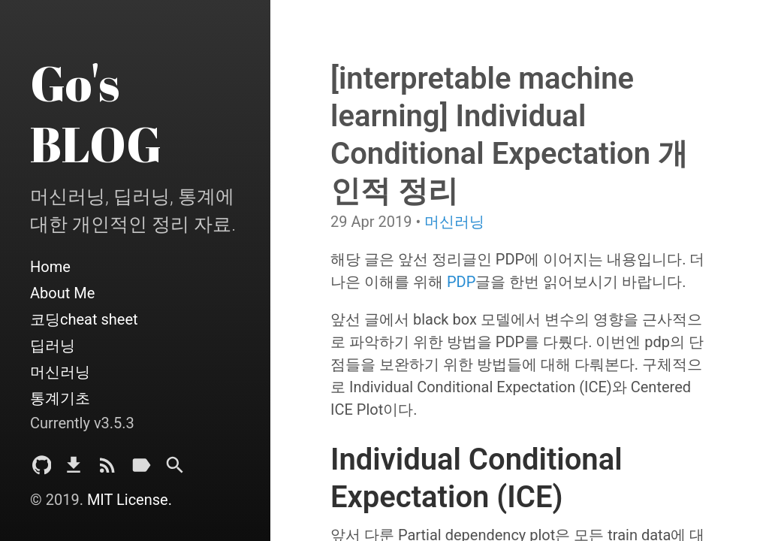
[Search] (175, 469)
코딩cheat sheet (84, 319)
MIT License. (129, 500)
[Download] (73, 469)
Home (50, 267)
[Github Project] (42, 469)
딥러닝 (52, 346)
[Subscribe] (107, 469)
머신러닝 (60, 372)
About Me (62, 293)
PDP (461, 282)
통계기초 (60, 398)
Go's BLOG (95, 113)
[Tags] (141, 469)
